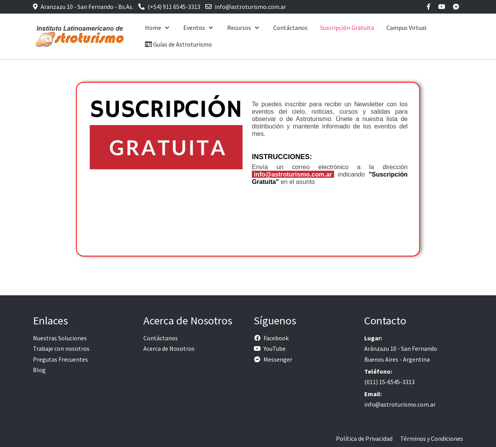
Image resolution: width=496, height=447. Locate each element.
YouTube (275, 348)
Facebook (276, 338)
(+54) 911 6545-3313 (174, 6)
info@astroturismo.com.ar (250, 6)
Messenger (278, 359)
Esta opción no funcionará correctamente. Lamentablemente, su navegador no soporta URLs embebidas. (248, 176)
